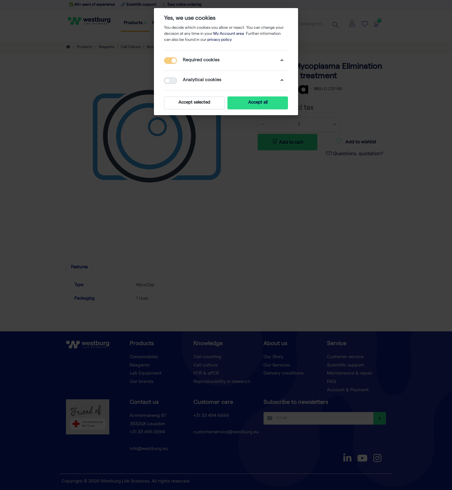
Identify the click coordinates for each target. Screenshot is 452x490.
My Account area (228, 34)
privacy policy (219, 40)
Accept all (258, 102)
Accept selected (194, 102)
